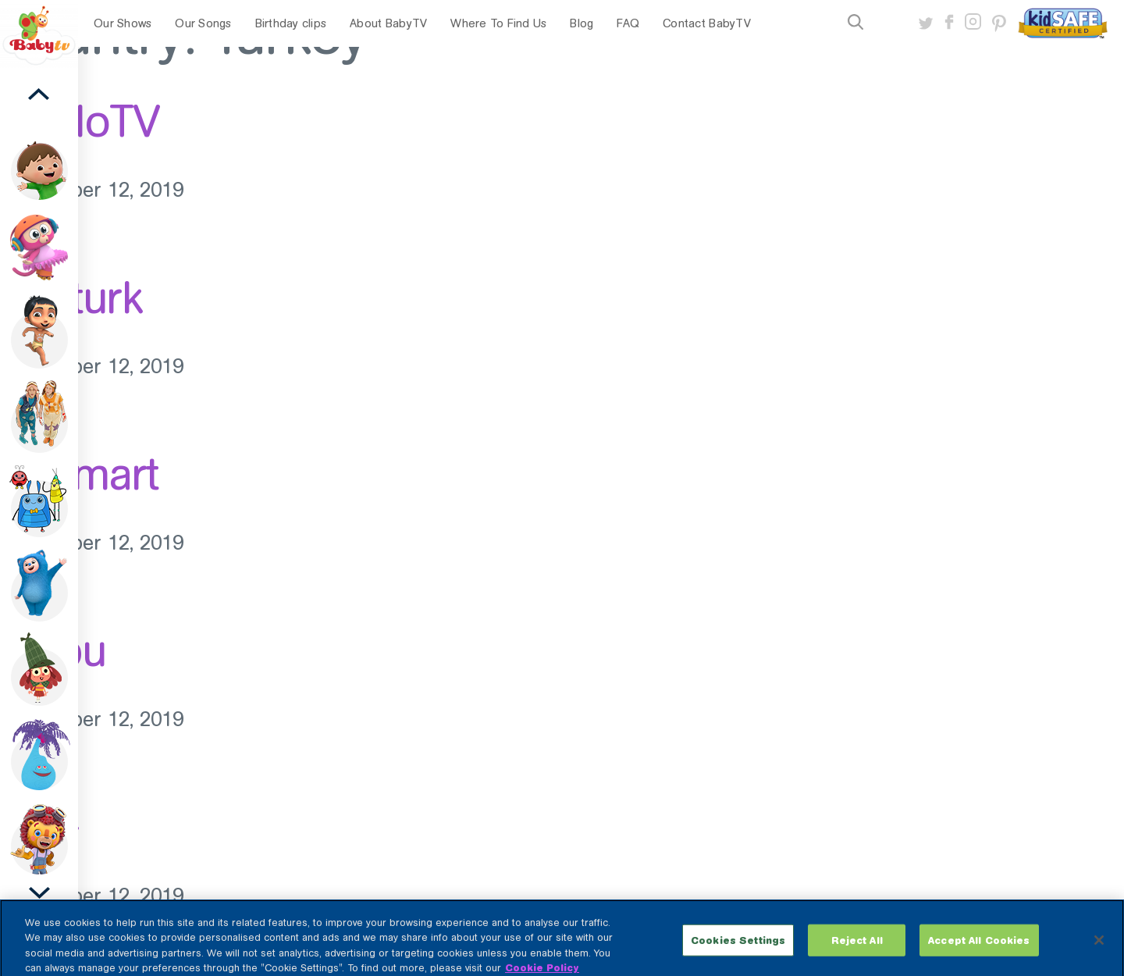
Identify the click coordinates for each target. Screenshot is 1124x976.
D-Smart (79, 474)
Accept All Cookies (979, 947)
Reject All (857, 947)
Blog (581, 23)
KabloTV (79, 121)
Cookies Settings (738, 947)
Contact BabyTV (707, 23)
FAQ (628, 23)
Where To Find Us (498, 23)
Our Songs (203, 23)
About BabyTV (388, 23)
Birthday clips (291, 23)
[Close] (1099, 948)
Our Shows (122, 23)
